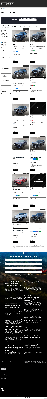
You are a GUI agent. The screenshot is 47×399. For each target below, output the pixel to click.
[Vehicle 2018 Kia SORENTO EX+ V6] (38, 36)
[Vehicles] (28, 20)
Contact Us (2, 379)
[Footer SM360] (27, 397)
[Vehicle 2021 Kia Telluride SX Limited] (20, 110)
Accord (27, 361)
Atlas (42, 361)
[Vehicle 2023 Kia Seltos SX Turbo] (38, 108)
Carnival (45, 362)
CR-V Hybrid (39, 362)
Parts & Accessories (3, 378)
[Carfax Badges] (15, 51)
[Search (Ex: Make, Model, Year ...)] (6, 27)
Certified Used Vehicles (4, 375)
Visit (33, 351)
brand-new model (7, 314)
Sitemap (9, 395)
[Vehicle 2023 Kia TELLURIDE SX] (38, 143)
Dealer (6, 258)
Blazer (29, 362)
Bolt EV (34, 362)
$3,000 (2, 88)
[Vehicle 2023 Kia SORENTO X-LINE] (38, 180)
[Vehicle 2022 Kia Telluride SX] (38, 71)
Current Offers (3, 374)
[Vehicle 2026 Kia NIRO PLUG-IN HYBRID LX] (20, 216)
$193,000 (10, 88)
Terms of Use (12, 395)
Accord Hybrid (30, 361)
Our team (6, 297)
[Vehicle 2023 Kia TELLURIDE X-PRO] (20, 36)
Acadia (25, 361)
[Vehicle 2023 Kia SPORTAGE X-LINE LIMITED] (38, 217)
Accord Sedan (34, 361)
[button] (14, 60)
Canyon (42, 362)
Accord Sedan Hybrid (38, 361)
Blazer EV (32, 362)
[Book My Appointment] (23, 277)
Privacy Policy (16, 395)
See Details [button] (15, 169)
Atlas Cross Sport (26, 362)
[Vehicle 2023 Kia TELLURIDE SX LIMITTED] (20, 73)
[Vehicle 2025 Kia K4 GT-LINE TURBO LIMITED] (20, 180)
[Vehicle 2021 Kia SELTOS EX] (20, 144)
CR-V (36, 362)
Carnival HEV (25, 363)
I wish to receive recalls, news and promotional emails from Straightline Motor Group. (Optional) (24, 274)
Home (1, 8)
